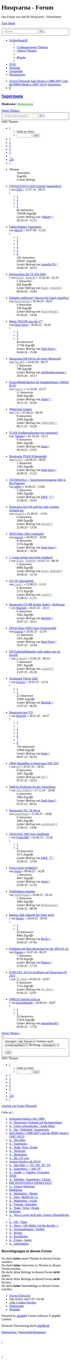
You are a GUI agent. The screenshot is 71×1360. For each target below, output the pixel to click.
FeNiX (18, 459)
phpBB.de (43, 1325)
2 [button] (10, 142)
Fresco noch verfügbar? (23, 867)
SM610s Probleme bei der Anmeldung (32, 786)
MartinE (21, 608)
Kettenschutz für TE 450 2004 (27, 274)
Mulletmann (21, 894)
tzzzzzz (18, 537)
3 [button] (10, 145)
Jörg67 (45, 399)
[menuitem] (32, 47)
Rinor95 (21, 715)
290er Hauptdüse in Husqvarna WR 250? (34, 763)
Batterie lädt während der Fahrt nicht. (32, 915)
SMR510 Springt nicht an (24, 999)
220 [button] (11, 159)
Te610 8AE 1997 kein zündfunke (29, 834)
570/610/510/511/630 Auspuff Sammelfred (35, 186)
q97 (18, 766)
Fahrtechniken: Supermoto (25, 226)
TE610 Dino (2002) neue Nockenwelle (32, 628)
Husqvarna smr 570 (21, 712)
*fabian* (46, 216)
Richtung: (44, 1045)
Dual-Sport (21, 324)
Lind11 (18, 584)
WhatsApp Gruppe (20, 409)
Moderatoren (25, 104)
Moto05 (19, 513)
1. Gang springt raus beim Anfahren (30, 557)
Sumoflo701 (48, 264)
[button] (9, 128)
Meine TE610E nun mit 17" (26, 321)
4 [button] (10, 149)
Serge (17, 871)
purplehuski (21, 813)
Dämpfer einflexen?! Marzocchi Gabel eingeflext (39, 297)
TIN (17, 412)
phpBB (21, 1315)
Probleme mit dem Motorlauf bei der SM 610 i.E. (39, 948)
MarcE (18, 230)
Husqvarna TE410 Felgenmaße (28, 456)
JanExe (18, 389)
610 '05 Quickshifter (21, 581)
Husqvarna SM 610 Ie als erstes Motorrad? (35, 358)
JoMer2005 (48, 422)
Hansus (18, 952)
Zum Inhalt (8, 23)
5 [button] (10, 152)
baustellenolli (24, 1002)
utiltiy (18, 486)
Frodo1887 (23, 837)
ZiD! (19, 189)
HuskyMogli (22, 301)
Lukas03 (21, 658)
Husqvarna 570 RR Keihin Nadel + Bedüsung (37, 604)
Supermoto (12, 95)
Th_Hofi (21, 979)
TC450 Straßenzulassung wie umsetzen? (33, 432)
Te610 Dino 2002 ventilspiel (26, 533)
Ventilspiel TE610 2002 (23, 678)
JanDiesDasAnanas (52, 372)
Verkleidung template (22, 891)
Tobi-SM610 (24, 790)
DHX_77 (46, 497)
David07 (19, 362)
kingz (44, 446)
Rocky (20, 918)
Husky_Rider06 (25, 277)
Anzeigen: (20, 1041)
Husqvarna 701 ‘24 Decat (24, 810)
